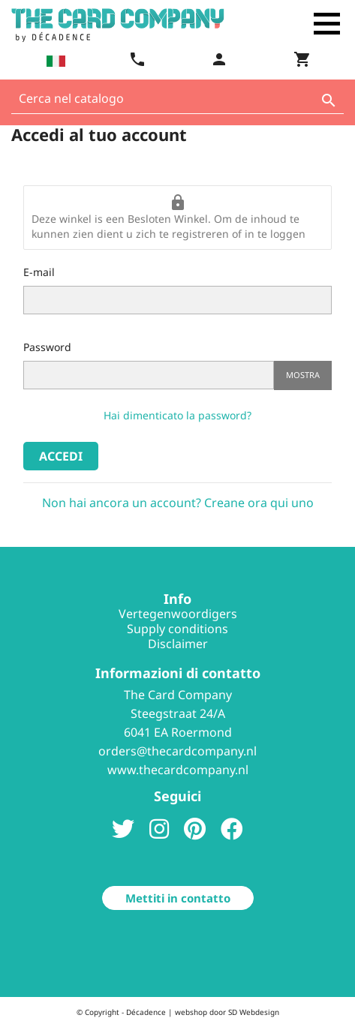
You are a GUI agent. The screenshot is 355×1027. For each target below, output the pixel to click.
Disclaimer (178, 643)
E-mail (39, 272)
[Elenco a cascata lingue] (54, 60)
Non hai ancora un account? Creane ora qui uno (178, 502)
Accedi (61, 456)
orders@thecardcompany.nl (177, 751)
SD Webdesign (253, 1012)
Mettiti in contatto (177, 897)
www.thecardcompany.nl (177, 769)
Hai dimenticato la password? (177, 415)
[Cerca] (177, 102)
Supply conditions (177, 628)
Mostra (303, 374)
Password (47, 347)
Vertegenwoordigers (178, 613)
